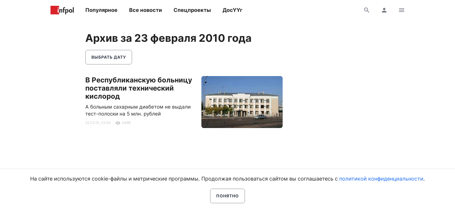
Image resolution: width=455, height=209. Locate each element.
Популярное (101, 10)
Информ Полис (62, 10)
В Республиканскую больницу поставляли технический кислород (138, 88)
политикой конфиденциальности (381, 179)
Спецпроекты (192, 10)
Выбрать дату (108, 57)
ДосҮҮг (232, 10)
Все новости (145, 10)
